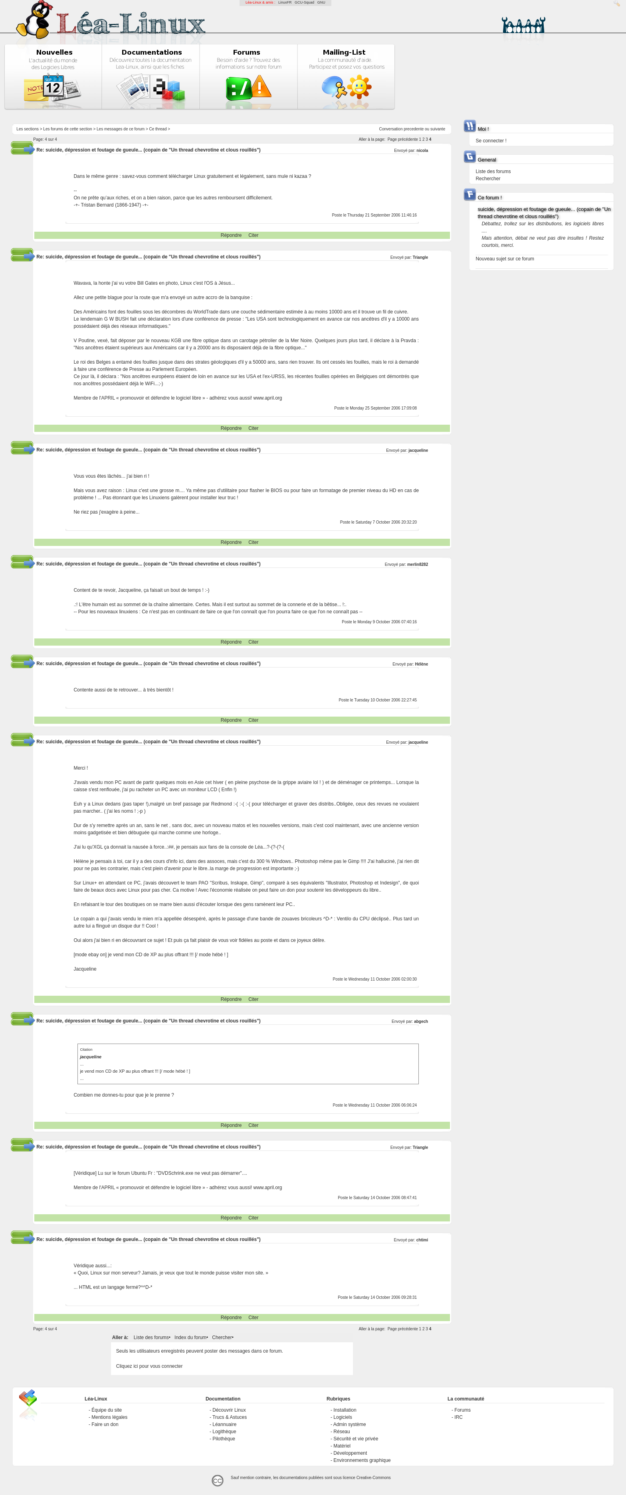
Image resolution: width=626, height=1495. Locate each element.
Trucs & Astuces (229, 1417)
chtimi (422, 1240)
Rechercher (487, 178)
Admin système (349, 1424)
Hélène (421, 664)
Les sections (27, 129)
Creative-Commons (374, 1477)
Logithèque (224, 1431)
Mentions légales (109, 1417)
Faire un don (104, 1424)
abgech (421, 1021)
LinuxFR (285, 2)
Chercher (222, 1337)
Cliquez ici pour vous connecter (149, 1366)
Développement (350, 1453)
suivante (437, 129)
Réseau (341, 1431)
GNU (321, 2)
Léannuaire (224, 1424)
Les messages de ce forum (121, 129)
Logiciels (342, 1417)
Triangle (420, 257)
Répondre (231, 235)
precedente (414, 129)
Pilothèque (223, 1439)
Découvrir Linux (229, 1410)
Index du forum (190, 1337)
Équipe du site (106, 1410)
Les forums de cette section (67, 129)
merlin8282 (417, 564)
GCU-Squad (304, 2)
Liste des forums (151, 1337)
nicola (422, 150)
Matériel (342, 1446)
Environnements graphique (361, 1460)
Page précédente (403, 139)
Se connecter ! (490, 141)
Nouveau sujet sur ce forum (504, 259)
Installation (344, 1410)
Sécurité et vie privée (355, 1439)
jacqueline (418, 450)
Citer (253, 235)
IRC (458, 1417)
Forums (462, 1410)
